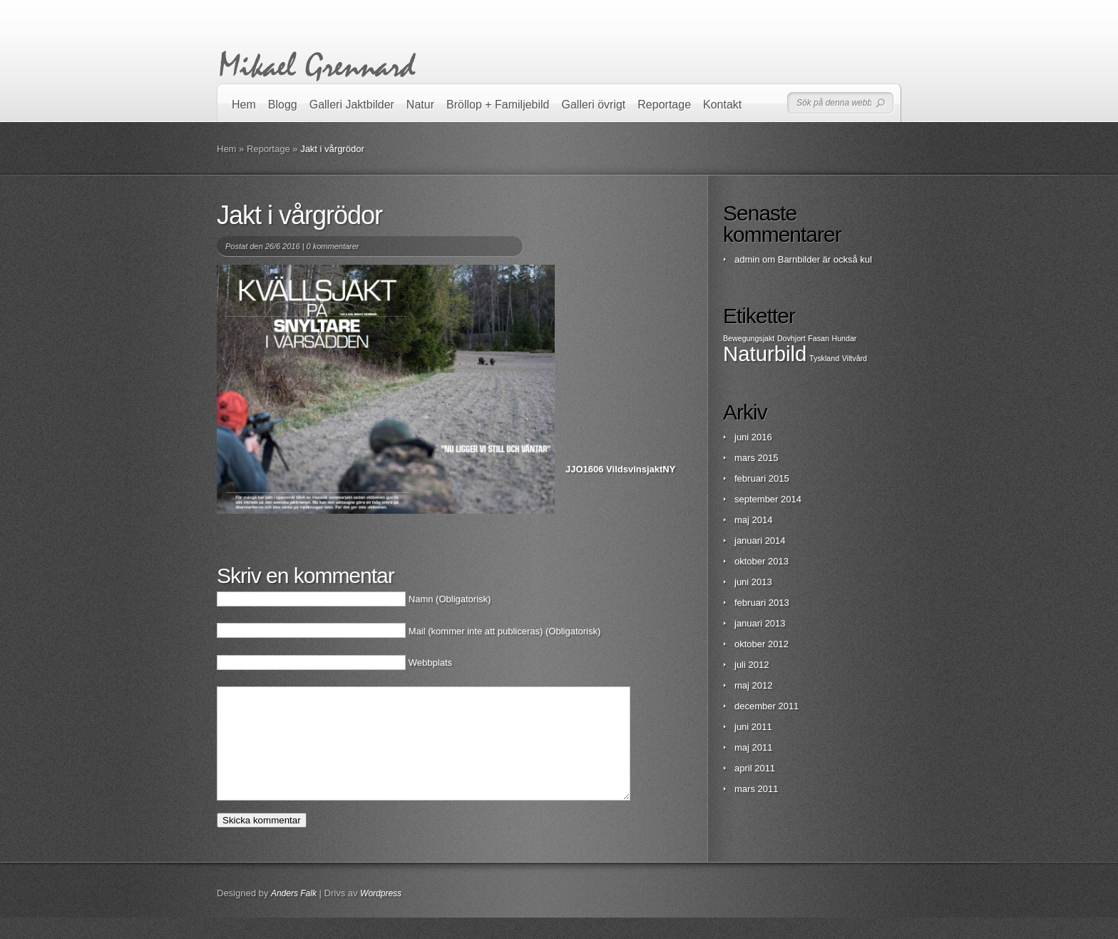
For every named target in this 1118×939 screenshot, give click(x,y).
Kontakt (722, 104)
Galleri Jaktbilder (351, 104)
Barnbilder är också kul (825, 259)
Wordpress (380, 915)
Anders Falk (294, 915)
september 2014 (767, 499)
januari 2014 (760, 540)
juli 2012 (751, 664)
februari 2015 (761, 478)
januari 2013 (760, 623)
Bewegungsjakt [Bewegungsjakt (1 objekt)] (748, 338)
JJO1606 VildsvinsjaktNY (620, 469)
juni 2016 (753, 437)
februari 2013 (761, 602)
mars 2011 (756, 788)
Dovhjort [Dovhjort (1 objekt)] (791, 338)
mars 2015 (756, 457)
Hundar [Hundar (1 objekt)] (843, 338)
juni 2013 (753, 582)
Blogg (282, 104)
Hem (244, 104)
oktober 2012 (761, 644)
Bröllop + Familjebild (498, 104)
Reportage (664, 104)
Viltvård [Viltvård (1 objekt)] (854, 358)
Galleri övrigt (594, 104)
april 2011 (754, 768)
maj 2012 (753, 685)
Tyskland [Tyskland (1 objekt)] (824, 358)
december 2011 (766, 706)
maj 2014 (753, 519)
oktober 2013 (761, 561)
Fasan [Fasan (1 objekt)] (818, 338)
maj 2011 (753, 747)
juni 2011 (753, 726)
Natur (420, 104)
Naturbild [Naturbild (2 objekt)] (764, 353)
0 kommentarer (333, 246)
